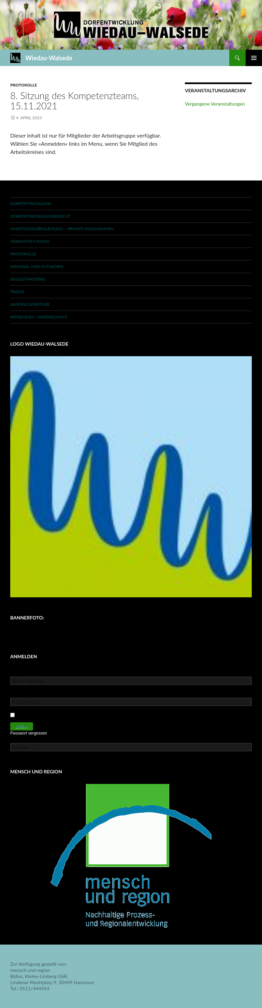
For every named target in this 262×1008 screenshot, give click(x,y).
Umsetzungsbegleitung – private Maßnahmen (62, 228)
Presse (17, 291)
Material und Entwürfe (36, 266)
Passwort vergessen (28, 733)
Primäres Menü (254, 58)
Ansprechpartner (29, 304)
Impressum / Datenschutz (38, 316)
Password (20, 693)
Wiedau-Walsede (48, 58)
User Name (22, 672)
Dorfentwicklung (31, 203)
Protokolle (23, 85)
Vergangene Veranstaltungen (215, 104)
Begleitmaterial (28, 279)
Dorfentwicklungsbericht (40, 216)
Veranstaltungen (30, 241)
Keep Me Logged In (38, 714)
